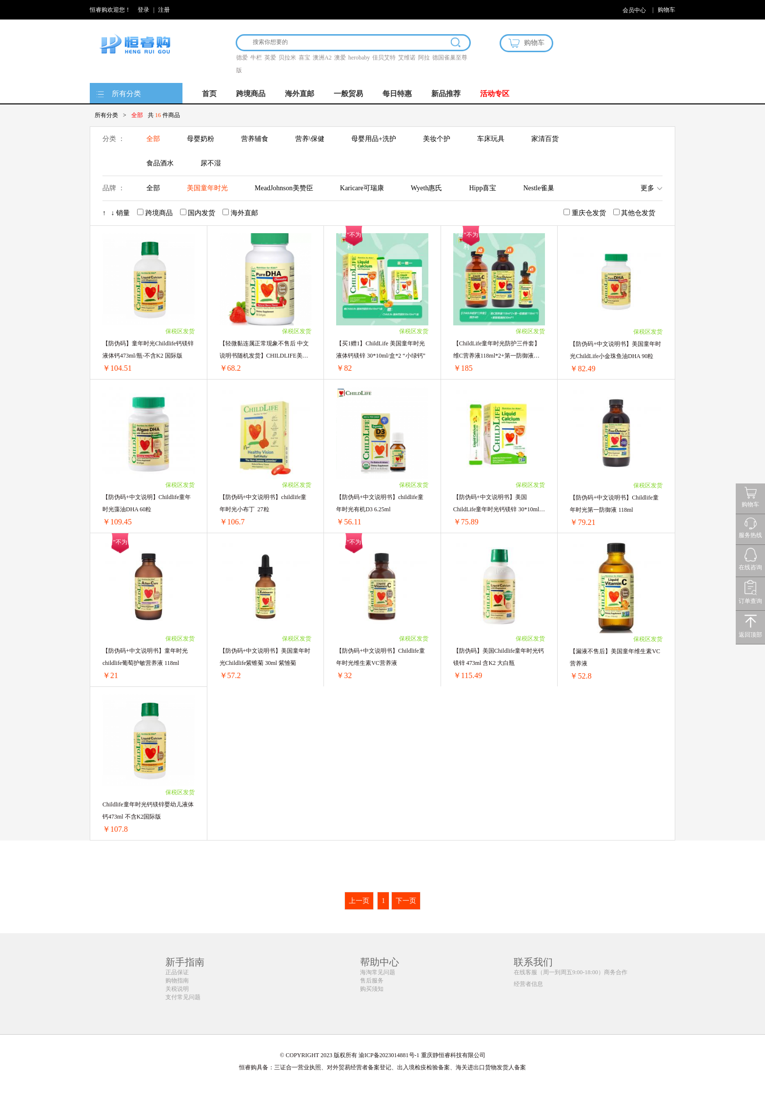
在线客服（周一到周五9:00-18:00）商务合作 (570, 972)
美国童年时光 (207, 188)
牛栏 (256, 57)
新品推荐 (446, 94)
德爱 (242, 57)
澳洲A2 (322, 57)
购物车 (666, 9)
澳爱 (340, 57)
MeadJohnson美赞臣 (284, 188)
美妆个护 (436, 138)
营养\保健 (309, 138)
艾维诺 (407, 57)
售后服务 (371, 980)
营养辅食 (254, 138)
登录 (143, 9)
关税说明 (177, 988)
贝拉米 (287, 57)
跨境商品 (250, 94)
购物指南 (177, 980)
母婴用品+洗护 (373, 138)
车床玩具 (490, 138)
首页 (209, 94)
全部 (153, 138)
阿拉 (424, 57)
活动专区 (494, 94)
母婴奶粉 (200, 138)
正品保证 (177, 972)
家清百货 (545, 138)
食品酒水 (160, 163)
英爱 (270, 57)
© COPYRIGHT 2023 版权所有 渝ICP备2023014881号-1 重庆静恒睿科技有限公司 (382, 1055)
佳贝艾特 (384, 57)
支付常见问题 (183, 997)
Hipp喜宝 (482, 188)
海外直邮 (299, 94)
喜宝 (304, 57)
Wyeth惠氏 (426, 188)
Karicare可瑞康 (362, 188)
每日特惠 (397, 94)
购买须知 (371, 988)
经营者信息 (528, 984)
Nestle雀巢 (538, 188)
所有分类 (126, 94)
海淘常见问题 (377, 972)
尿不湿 (211, 163)
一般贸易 (348, 94)
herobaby (359, 57)
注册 (164, 9)
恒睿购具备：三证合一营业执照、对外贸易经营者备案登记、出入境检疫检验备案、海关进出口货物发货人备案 (382, 1067)
